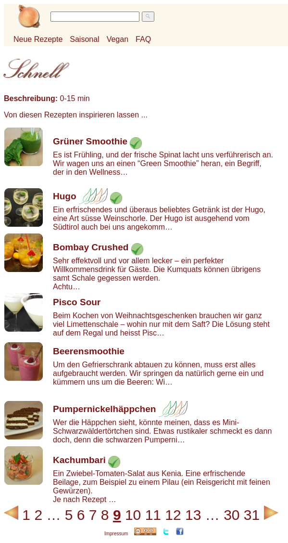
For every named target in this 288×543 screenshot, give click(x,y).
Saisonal (84, 39)
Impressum (116, 533)
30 (231, 515)
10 (133, 515)
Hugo (64, 196)
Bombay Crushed (90, 247)
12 (173, 515)
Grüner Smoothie (90, 141)
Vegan (117, 39)
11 (153, 515)
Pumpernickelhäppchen (104, 409)
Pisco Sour (76, 302)
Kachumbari (79, 460)
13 (193, 515)
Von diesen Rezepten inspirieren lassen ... (76, 115)
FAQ (143, 39)
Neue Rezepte (38, 39)
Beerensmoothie (89, 351)
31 (252, 515)
